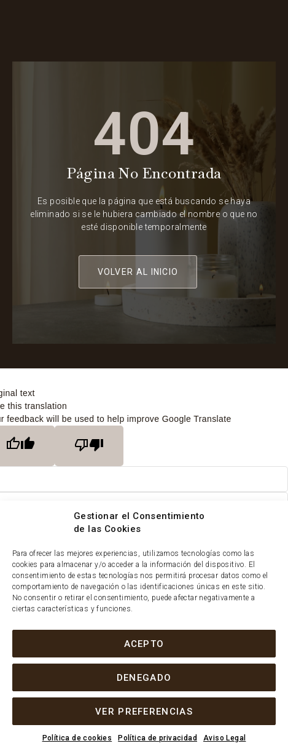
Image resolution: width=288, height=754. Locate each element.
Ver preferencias (144, 711)
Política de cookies (77, 738)
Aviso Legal (224, 738)
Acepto (144, 643)
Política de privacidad (157, 738)
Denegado (144, 677)
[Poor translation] (89, 446)
